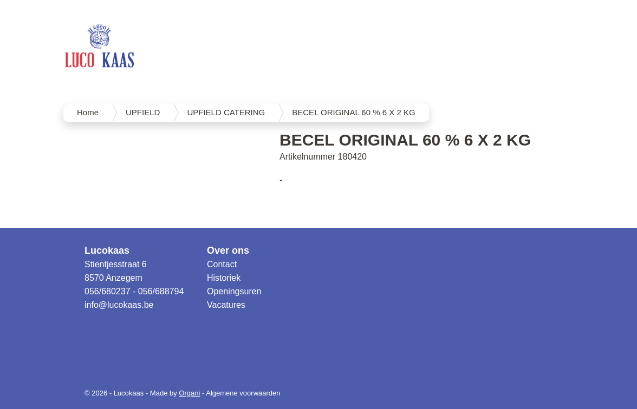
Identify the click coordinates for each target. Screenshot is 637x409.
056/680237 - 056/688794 (134, 291)
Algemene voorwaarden (243, 393)
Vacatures (226, 304)
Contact (222, 264)
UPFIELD (143, 112)
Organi (189, 393)
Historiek (223, 277)
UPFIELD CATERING (226, 112)
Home (88, 112)
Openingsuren (234, 291)
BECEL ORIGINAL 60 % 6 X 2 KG (353, 112)
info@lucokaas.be (118, 304)
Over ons (228, 250)
